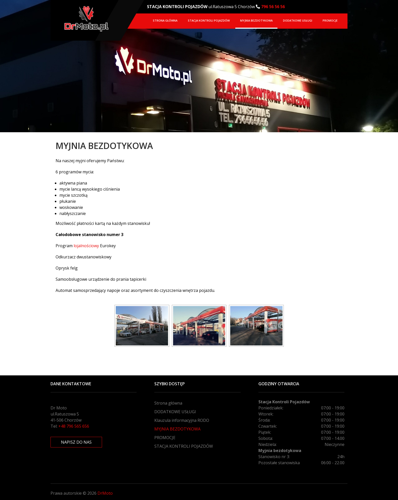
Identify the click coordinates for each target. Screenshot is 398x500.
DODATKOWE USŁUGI (297, 20)
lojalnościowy (87, 245)
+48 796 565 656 (73, 426)
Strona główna (165, 20)
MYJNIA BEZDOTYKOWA (256, 20)
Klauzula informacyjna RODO (181, 420)
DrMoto (105, 493)
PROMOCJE (330, 20)
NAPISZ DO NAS (76, 442)
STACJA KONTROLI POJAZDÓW (209, 20)
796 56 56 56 (273, 6)
